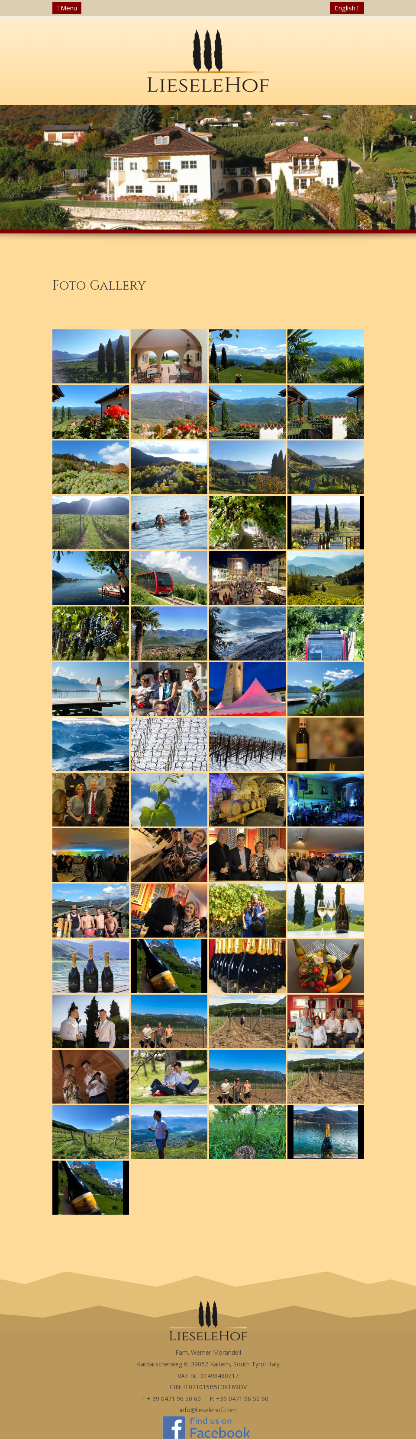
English (347, 7)
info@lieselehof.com (208, 1410)
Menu (67, 7)
